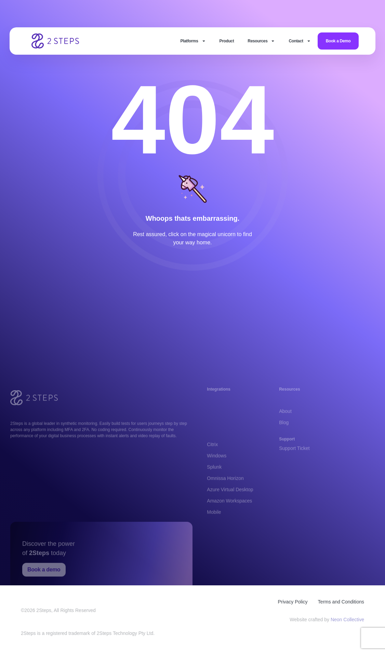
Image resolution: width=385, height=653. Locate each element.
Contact (299, 41)
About (285, 416)
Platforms (192, 41)
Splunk (214, 484)
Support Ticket (294, 450)
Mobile (214, 529)
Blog (284, 427)
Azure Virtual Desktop (230, 507)
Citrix (212, 462)
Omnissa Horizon (225, 496)
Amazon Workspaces (229, 518)
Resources (261, 41)
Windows (216, 473)
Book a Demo (338, 41)
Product (227, 41)
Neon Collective (347, 621)
